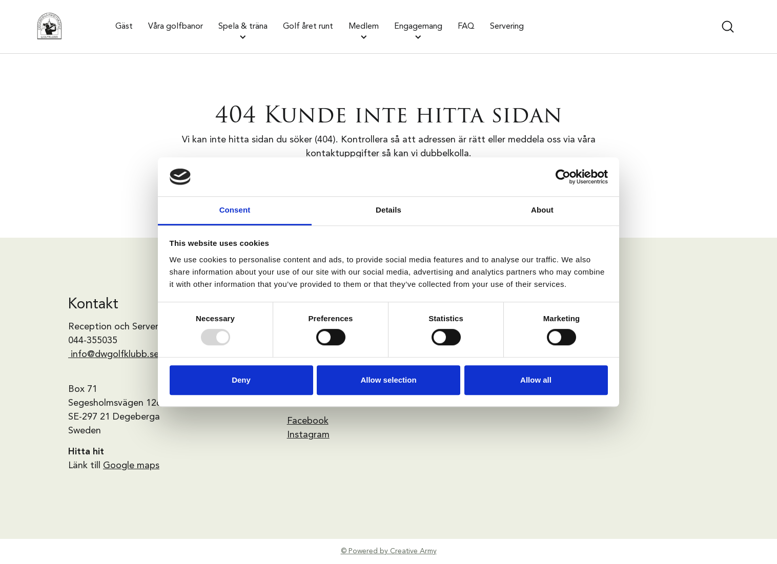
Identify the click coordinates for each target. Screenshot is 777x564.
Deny (241, 379)
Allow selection (388, 379)
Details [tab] (388, 210)
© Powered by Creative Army (389, 551)
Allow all (535, 379)
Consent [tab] (235, 210)
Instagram (308, 435)
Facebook (308, 421)
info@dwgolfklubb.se (114, 354)
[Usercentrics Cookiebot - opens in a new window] (563, 176)
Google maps (131, 465)
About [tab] (542, 210)
